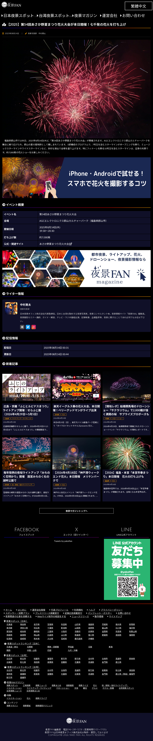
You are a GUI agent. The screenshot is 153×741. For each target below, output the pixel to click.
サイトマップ (115, 616)
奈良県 (118, 631)
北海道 (9, 624)
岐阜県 (23, 631)
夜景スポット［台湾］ (17, 655)
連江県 (118, 662)
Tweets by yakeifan (63, 541)
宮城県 (50, 624)
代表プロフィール (59, 610)
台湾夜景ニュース (14, 691)
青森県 (23, 624)
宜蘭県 (64, 662)
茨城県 (105, 624)
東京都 (9, 628)
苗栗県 (50, 662)
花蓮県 (77, 662)
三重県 (50, 631)
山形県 (77, 624)
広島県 (50, 635)
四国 (49, 650)
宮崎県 (64, 638)
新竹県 (77, 658)
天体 (76, 688)
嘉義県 (23, 674)
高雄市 (118, 658)
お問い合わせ (133, 15)
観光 (85, 688)
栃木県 (118, 624)
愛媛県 (105, 635)
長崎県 (23, 638)
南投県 (37, 662)
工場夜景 (27, 685)
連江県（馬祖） (122, 674)
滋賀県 (105, 631)
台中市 (91, 658)
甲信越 (71, 647)
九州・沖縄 (72, 650)
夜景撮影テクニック (44, 705)
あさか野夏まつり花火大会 (55, 243)
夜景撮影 (70, 685)
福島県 (91, 624)
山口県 (64, 635)
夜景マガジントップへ (76, 511)
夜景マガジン (85, 15)
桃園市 (37, 658)
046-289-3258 (74, 729)
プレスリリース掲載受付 (47, 613)
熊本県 (37, 638)
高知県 (118, 635)
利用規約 (78, 610)
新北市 (23, 658)
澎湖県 (91, 662)
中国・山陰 (32, 650)
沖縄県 (91, 638)
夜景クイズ (83, 685)
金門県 (105, 662)
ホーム (8, 610)
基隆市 (50, 658)
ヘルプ (92, 610)
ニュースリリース (80, 616)
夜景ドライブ (41, 698)
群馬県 (132, 624)
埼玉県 (37, 628)
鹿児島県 (78, 638)
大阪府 (64, 631)
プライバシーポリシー (112, 610)
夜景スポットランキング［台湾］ (23, 667)
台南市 (105, 658)
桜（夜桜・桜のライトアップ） (115, 685)
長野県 (91, 628)
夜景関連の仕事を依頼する (18, 616)
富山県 (105, 628)
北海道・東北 (12, 647)
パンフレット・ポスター (100, 613)
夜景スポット (12, 685)
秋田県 (64, 624)
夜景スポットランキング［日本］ (23, 643)
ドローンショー (62, 688)
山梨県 (77, 628)
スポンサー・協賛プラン (17, 613)
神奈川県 (24, 628)
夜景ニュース (41, 685)
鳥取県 (9, 635)
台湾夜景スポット (54, 15)
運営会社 (109, 15)
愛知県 (9, 631)
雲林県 (9, 674)
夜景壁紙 (27, 705)
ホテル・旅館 (108, 688)
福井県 (132, 628)
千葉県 (50, 628)
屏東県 (132, 658)
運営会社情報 (38, 610)
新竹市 (64, 658)
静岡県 (37, 631)
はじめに (22, 610)
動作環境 (99, 616)
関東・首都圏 (53, 647)
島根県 (23, 635)
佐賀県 (9, 638)
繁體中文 (138, 6)
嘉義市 (23, 677)
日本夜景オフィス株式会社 (69, 732)
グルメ (95, 688)
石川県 (118, 628)
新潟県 (64, 628)
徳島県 (77, 635)
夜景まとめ (56, 685)
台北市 (9, 658)
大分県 (50, 638)
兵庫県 (91, 631)
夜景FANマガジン (15, 682)
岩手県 (37, 624)
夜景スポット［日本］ (17, 621)
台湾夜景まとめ (33, 691)
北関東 (30, 647)
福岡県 (132, 635)
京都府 (77, 631)
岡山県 (37, 635)
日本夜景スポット (18, 15)
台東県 (9, 662)
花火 (95, 685)
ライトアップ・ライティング (39, 688)
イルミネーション (14, 688)
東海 (111, 647)
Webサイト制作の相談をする (51, 616)
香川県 (91, 635)
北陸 (90, 647)
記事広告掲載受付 (73, 613)
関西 (8, 650)
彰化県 (23, 662)
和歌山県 (133, 631)
